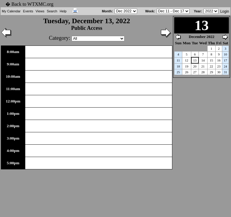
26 (186, 72)
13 (194, 60)
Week (149, 11)
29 (211, 72)
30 (218, 72)
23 (218, 66)
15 (211, 60)
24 (225, 66)
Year (197, 11)
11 (178, 60)
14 (203, 60)
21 (203, 66)
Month (107, 11)
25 (178, 72)
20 (194, 66)
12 (186, 60)
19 (186, 66)
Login (224, 11)
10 (225, 54)
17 (225, 60)
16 (218, 60)
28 (203, 72)
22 (211, 66)
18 (178, 66)
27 (194, 72)
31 (225, 72)
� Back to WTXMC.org (29, 4)
